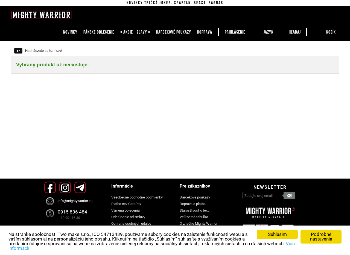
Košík (331, 32)
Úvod (58, 51)
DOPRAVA (204, 32)
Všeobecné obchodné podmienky (137, 197)
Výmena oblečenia (125, 210)
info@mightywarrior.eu (75, 201)
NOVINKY (70, 32)
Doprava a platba (193, 204)
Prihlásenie (235, 32)
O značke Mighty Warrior (198, 223)
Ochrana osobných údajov (131, 223)
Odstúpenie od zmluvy (128, 217)
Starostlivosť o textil (195, 210)
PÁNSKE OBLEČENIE (98, 32)
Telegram (80, 187)
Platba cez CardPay (126, 204)
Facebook (50, 187)
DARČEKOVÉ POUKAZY (173, 32)
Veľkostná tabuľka (194, 217)
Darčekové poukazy (195, 197)
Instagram (65, 187)
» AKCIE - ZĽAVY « (135, 32)
